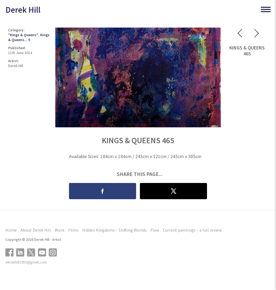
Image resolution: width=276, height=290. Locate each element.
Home (11, 230)
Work (59, 230)
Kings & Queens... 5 (29, 37)
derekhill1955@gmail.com (26, 262)
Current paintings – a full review (192, 230)
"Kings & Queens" (23, 34)
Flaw (154, 230)
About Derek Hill (35, 230)
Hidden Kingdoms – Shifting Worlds (114, 230)
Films (73, 230)
